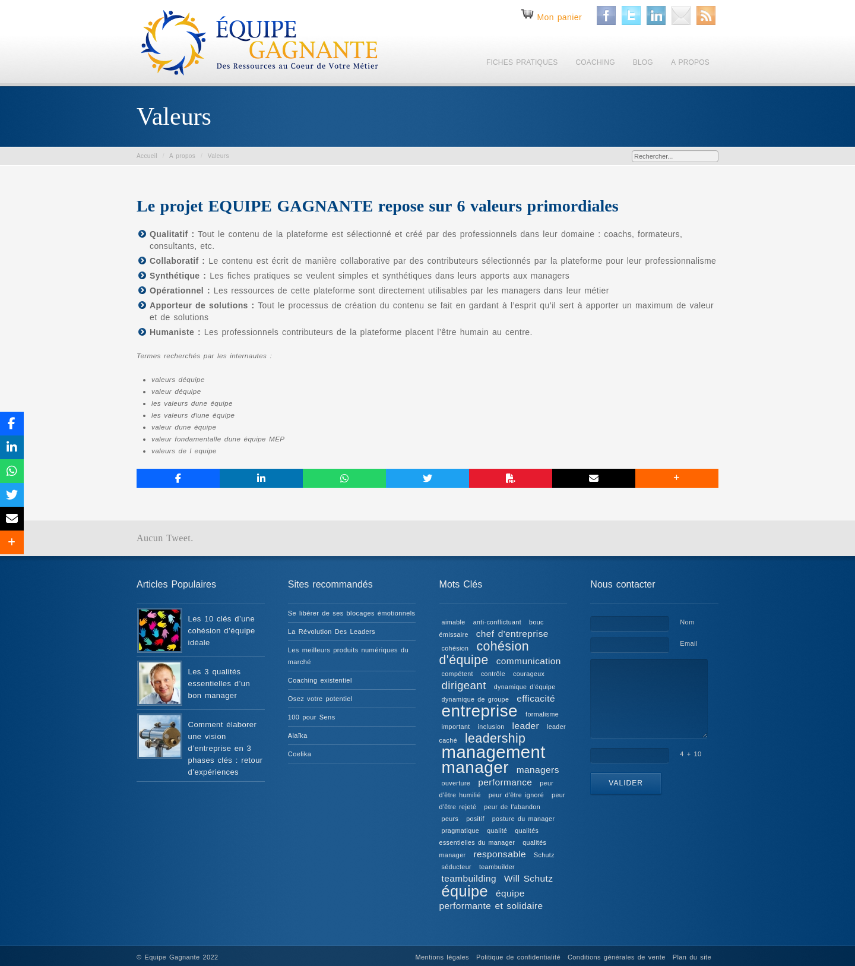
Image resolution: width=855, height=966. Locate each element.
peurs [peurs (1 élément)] (450, 818)
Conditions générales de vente (617, 957)
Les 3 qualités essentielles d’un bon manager (219, 683)
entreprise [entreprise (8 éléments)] (480, 711)
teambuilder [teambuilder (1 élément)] (497, 866)
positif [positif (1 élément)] (475, 818)
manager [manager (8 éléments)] (475, 767)
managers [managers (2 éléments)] (538, 770)
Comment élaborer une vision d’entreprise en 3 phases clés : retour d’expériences (225, 748)
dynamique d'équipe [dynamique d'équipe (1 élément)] (525, 686)
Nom (687, 622)
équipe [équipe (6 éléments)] (465, 891)
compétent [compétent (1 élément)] (457, 673)
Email (689, 643)
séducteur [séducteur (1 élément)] (456, 866)
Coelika (300, 753)
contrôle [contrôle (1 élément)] (493, 673)
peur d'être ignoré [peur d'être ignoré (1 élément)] (516, 794)
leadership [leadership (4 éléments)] (495, 738)
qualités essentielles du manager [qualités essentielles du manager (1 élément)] (489, 836)
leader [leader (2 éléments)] (525, 726)
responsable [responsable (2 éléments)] (499, 854)
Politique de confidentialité (518, 957)
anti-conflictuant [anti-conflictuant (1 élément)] (497, 622)
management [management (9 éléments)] (494, 752)
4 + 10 (690, 753)
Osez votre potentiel (320, 698)
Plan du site (692, 957)
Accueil (147, 156)
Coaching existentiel (320, 680)
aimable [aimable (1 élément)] (454, 622)
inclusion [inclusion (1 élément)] (491, 726)
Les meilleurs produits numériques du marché (348, 655)
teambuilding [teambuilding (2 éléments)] (469, 878)
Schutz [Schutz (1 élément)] (544, 854)
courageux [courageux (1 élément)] (528, 673)
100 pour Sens (311, 717)
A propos (182, 156)
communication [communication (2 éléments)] (528, 661)
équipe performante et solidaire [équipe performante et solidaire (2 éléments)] (491, 899)
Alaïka (298, 735)
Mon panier (559, 17)
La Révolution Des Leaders (331, 631)
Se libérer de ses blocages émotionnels (352, 613)
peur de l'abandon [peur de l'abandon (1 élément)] (512, 806)
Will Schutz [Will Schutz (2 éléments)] (528, 878)
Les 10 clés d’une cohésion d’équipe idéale (221, 630)
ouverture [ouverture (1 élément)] (456, 783)
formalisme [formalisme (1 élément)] (542, 714)
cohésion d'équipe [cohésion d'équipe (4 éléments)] (484, 653)
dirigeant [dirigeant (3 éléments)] (464, 685)
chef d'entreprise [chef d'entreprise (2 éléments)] (512, 634)
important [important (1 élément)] (456, 726)
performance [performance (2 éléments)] (505, 782)
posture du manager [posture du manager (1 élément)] (523, 818)
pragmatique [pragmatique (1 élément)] (461, 830)
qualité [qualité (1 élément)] (497, 830)
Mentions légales (442, 957)
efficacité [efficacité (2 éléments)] (536, 698)
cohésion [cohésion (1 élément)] (455, 648)
